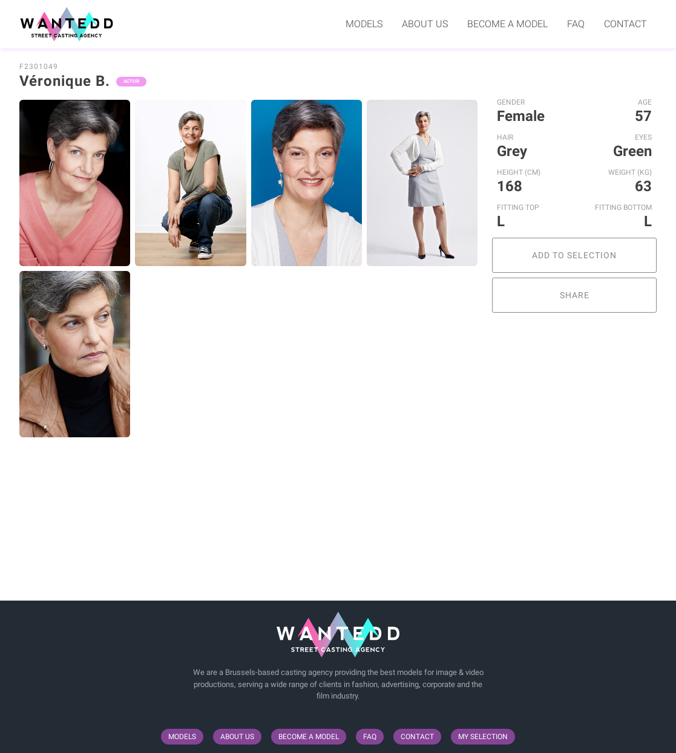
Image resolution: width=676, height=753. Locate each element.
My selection (483, 736)
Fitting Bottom (623, 207)
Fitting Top (518, 207)
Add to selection (574, 255)
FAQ (576, 24)
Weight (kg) (630, 172)
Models (364, 24)
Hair (505, 137)
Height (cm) (518, 172)
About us (425, 24)
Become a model (507, 24)
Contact (625, 24)
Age (645, 102)
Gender (511, 102)
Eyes (643, 137)
